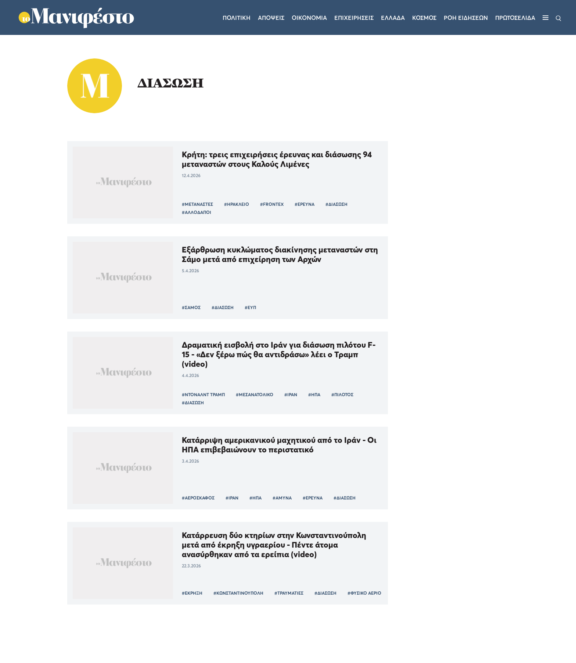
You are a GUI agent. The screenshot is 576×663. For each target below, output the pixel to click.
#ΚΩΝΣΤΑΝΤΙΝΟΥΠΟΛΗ (238, 593)
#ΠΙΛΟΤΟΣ (342, 394)
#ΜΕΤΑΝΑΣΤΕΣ (197, 204)
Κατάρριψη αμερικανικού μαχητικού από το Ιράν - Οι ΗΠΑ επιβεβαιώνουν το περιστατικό (279, 444)
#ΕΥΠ (250, 307)
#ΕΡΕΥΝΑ (304, 204)
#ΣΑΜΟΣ (191, 307)
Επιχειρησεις (354, 17)
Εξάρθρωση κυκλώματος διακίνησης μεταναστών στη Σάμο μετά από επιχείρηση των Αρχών (280, 254)
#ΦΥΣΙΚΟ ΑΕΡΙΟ (364, 593)
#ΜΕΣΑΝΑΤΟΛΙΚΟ (254, 394)
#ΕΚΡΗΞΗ (192, 593)
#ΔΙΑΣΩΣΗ (336, 204)
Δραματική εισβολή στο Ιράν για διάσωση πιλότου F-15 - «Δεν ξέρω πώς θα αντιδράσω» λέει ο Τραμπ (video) (278, 354)
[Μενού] (545, 17)
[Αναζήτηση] (558, 17)
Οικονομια (309, 17)
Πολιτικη (237, 17)
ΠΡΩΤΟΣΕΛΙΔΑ (515, 17)
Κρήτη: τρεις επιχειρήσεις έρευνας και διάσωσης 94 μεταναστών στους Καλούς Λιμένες (277, 159)
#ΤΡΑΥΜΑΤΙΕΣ (288, 593)
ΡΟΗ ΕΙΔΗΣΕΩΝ (466, 17)
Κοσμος (424, 17)
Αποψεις (271, 17)
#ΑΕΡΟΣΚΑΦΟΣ (198, 498)
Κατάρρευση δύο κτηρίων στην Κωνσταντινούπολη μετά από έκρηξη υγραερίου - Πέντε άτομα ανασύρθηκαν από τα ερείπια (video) (274, 544)
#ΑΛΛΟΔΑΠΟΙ (196, 212)
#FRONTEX (272, 204)
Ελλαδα (393, 17)
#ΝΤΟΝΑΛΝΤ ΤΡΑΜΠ (203, 394)
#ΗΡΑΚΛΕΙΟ (236, 204)
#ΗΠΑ (314, 394)
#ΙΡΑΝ (290, 394)
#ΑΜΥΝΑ (282, 498)
